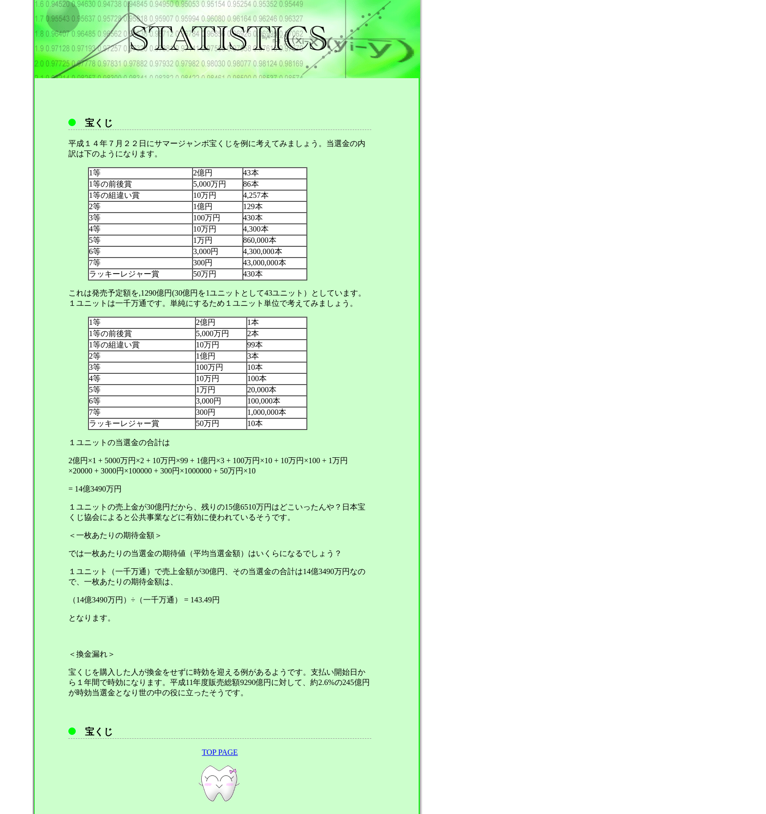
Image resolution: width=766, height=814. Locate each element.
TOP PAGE (220, 752)
